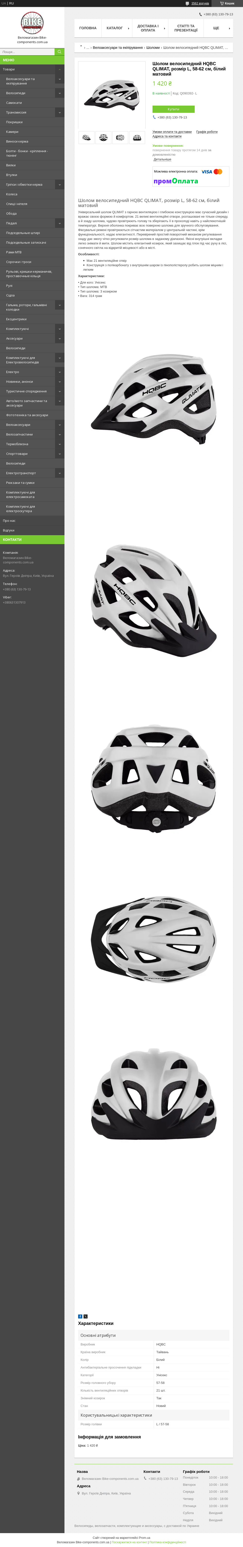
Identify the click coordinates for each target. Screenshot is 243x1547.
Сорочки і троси (18, 262)
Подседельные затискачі (26, 242)
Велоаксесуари (18, 424)
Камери (12, 131)
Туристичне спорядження (26, 391)
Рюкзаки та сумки (20, 482)
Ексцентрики (16, 319)
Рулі (9, 285)
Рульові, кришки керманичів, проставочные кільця (29, 273)
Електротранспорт (21, 473)
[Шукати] (59, 52)
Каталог (115, 28)
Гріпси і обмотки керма (24, 184)
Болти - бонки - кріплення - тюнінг (27, 153)
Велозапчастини (19, 434)
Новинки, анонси (19, 381)
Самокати (14, 102)
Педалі (11, 223)
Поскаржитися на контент (129, 1542)
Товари (9, 69)
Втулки (11, 175)
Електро (12, 372)
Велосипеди (15, 93)
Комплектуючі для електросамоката (20, 494)
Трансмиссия (16, 112)
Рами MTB (14, 252)
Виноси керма (17, 141)
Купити (173, 109)
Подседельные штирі (23, 233)
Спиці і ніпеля (16, 204)
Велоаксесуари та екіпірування (20, 81)
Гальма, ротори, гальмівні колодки (26, 307)
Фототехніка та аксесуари (27, 415)
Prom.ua (144, 1538)
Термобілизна (17, 444)
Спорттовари (17, 453)
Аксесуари (14, 338)
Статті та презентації (186, 28)
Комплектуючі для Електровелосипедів (22, 359)
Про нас (9, 520)
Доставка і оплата (147, 28)
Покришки (14, 122)
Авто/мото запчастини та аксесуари (26, 403)
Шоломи (153, 48)
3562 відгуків (200, 3)
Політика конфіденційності (168, 1542)
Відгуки (8, 530)
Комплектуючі (17, 328)
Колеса (11, 194)
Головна (87, 28)
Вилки (11, 165)
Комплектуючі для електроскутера (20, 508)
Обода (11, 213)
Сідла (10, 295)
